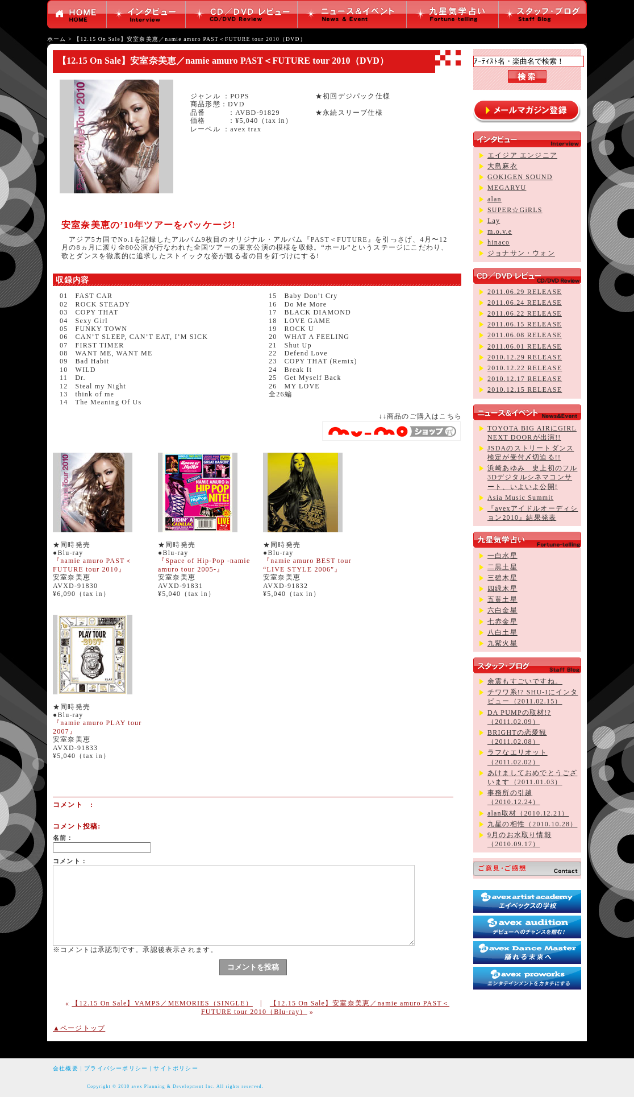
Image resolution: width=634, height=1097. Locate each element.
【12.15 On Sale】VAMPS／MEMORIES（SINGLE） (162, 1003)
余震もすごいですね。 (524, 681)
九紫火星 (502, 643)
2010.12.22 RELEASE (524, 368)
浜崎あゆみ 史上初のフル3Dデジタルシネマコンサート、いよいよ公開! (532, 477)
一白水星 (502, 556)
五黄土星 (502, 599)
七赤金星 (502, 622)
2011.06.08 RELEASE (524, 335)
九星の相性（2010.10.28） (532, 824)
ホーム (56, 39)
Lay (493, 221)
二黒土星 (502, 567)
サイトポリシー (175, 1068)
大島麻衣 (502, 166)
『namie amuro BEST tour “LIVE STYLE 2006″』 (307, 565)
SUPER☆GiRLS (515, 210)
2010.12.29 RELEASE (524, 357)
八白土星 (502, 632)
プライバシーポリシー (116, 1068)
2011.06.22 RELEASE (524, 313)
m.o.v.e (499, 231)
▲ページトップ (79, 1028)
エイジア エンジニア (522, 155)
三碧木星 (502, 578)
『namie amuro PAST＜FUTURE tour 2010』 (92, 565)
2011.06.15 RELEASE (524, 324)
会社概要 (65, 1068)
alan (494, 199)
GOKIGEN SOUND (520, 177)
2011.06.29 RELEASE (524, 292)
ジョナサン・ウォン (521, 253)
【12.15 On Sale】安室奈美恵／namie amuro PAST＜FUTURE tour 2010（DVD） (190, 39)
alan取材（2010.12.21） (528, 813)
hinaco (498, 242)
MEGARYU (506, 188)
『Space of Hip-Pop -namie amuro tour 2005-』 (204, 565)
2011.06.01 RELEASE (524, 346)
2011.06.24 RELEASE (524, 303)
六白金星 (502, 610)
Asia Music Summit (520, 498)
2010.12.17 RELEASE (524, 379)
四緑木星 (502, 589)
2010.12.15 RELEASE (524, 390)
